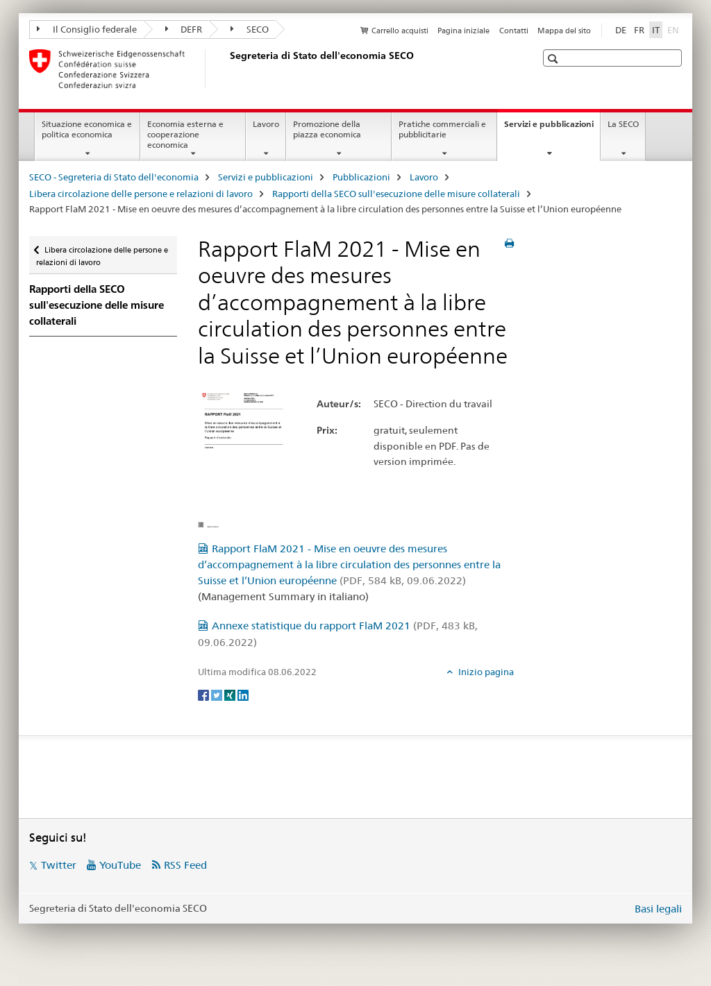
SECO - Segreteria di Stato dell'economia (114, 176)
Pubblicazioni (361, 176)
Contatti (513, 30)
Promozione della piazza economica (327, 129)
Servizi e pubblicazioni (552, 128)
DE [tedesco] (620, 29)
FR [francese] (639, 29)
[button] (554, 58)
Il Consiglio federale (87, 29)
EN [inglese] (674, 29)
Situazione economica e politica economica (87, 129)
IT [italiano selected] (656, 29)
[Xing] (230, 694)
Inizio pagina (485, 671)
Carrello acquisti (399, 30)
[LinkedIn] (243, 694)
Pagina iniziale (463, 30)
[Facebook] (204, 694)
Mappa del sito (564, 30)
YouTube (120, 865)
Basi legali (658, 908)
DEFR (184, 29)
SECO (250, 29)
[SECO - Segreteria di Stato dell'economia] (227, 68)
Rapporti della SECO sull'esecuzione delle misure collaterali (396, 193)
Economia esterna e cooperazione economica (185, 134)
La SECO (623, 124)
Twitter (58, 865)
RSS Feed (185, 865)
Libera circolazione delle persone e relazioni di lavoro (141, 193)
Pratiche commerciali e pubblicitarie (442, 129)
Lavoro (266, 124)
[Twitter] (217, 694)
